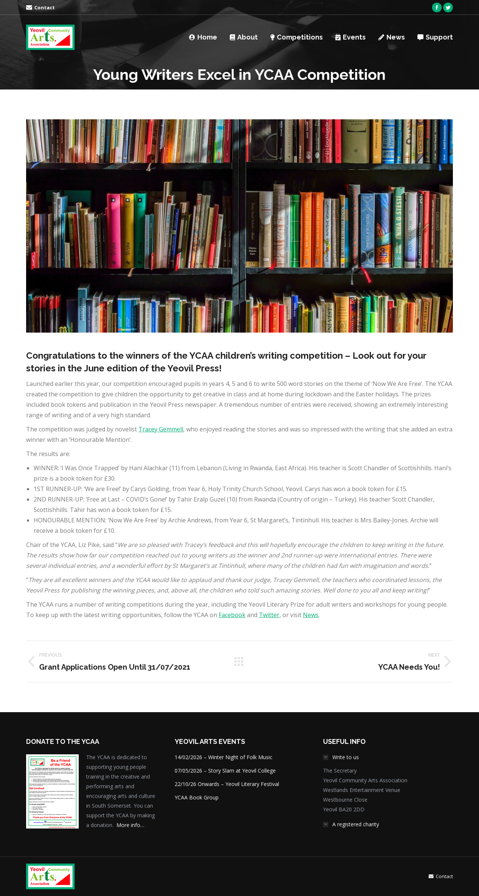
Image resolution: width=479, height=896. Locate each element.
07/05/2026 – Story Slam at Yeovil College (225, 770)
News (311, 615)
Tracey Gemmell (160, 429)
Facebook (232, 615)
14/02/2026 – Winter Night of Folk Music (223, 757)
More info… (130, 825)
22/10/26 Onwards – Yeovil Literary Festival (227, 783)
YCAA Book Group (197, 797)
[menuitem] (40, 7)
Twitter (269, 615)
